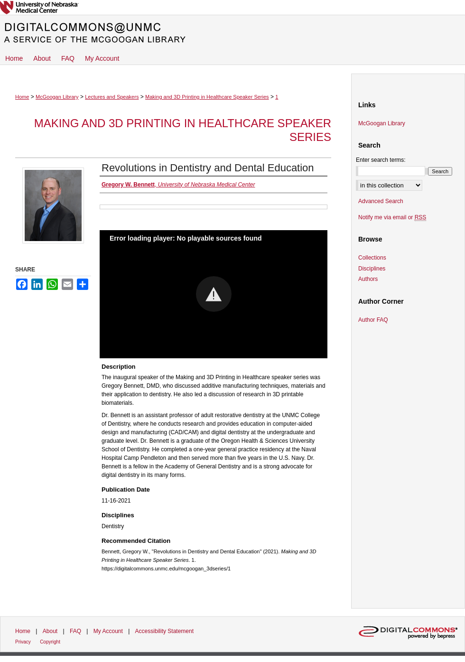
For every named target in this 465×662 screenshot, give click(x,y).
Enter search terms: (381, 160)
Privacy (23, 641)
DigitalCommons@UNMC (232, 33)
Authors (368, 279)
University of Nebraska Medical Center (232, 7)
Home (22, 97)
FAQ (75, 631)
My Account (108, 631)
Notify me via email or (392, 217)
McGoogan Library (57, 97)
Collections (372, 257)
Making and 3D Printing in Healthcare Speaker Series (207, 97)
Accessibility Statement (164, 631)
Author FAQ (373, 320)
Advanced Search (380, 201)
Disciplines (371, 268)
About (50, 631)
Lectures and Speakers (112, 97)
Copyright (50, 641)
